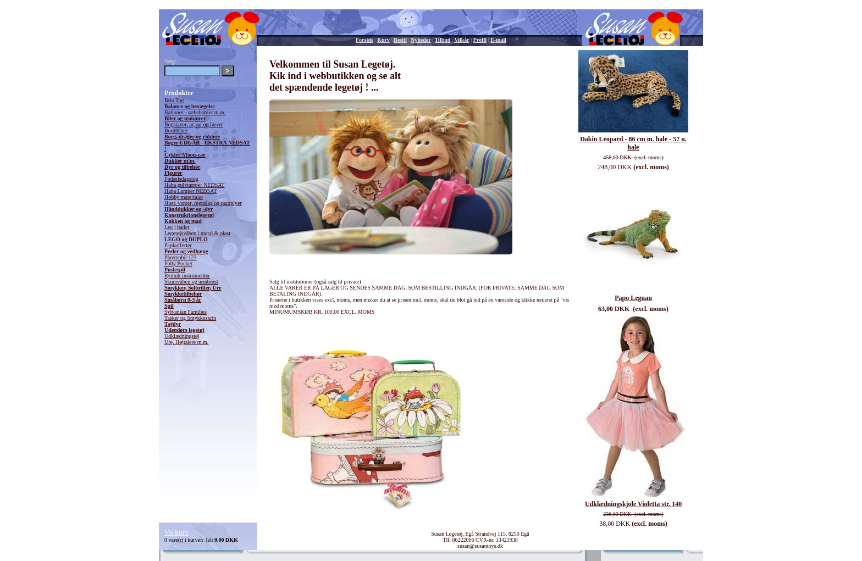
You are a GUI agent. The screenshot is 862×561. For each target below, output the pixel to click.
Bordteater (175, 130)
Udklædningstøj (182, 336)
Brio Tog (174, 100)
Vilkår (461, 40)
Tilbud (443, 40)
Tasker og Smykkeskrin (190, 318)
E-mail (498, 40)
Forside (364, 40)
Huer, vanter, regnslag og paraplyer (203, 203)
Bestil (400, 40)
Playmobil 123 (180, 257)
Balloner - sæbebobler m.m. (194, 112)
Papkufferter (178, 245)
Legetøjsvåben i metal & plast (197, 233)
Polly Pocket (178, 263)
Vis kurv (176, 532)
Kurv (383, 40)
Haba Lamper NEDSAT (190, 191)
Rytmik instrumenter (187, 276)
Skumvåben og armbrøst (191, 282)
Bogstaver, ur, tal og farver (193, 124)
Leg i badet (176, 227)
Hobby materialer (183, 197)
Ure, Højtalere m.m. (186, 342)
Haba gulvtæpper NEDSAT (194, 185)
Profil (480, 40)
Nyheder (421, 40)
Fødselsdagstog (181, 179)
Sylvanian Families (185, 312)
